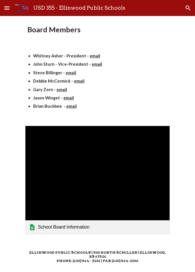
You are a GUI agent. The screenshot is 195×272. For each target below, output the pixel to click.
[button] (7, 8)
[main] (97, 30)
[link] (97, 180)
